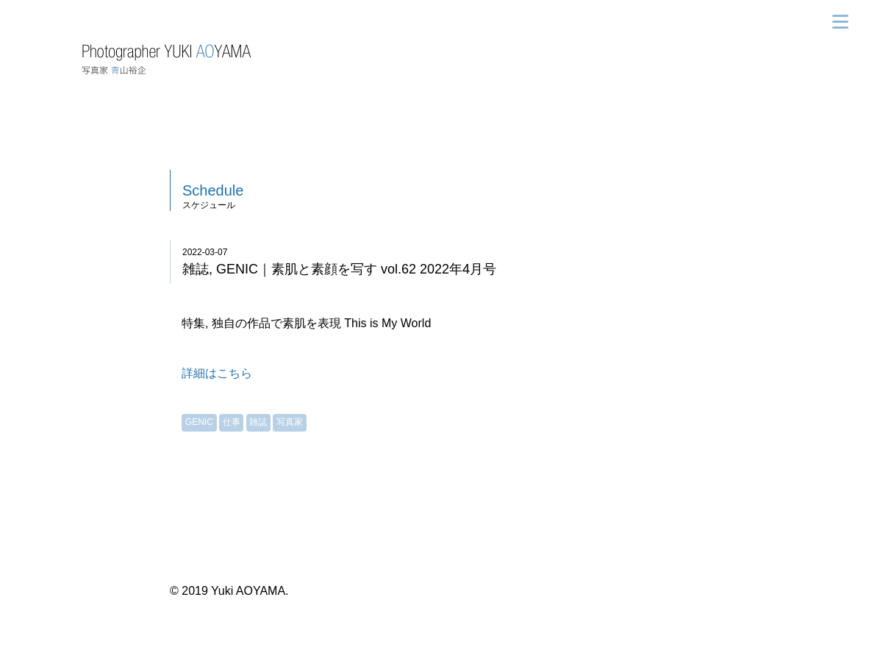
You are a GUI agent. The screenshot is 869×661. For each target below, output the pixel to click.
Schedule (212, 190)
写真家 (289, 422)
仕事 (231, 422)
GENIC (199, 422)
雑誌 (258, 422)
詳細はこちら (217, 373)
